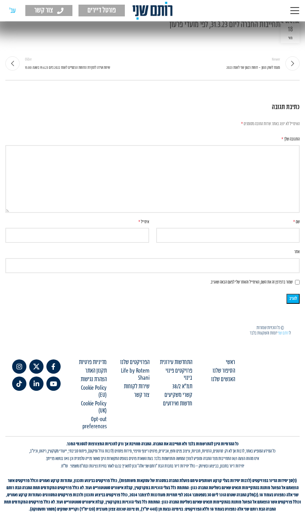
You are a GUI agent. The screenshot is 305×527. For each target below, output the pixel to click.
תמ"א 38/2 (182, 386)
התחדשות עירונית (176, 362)
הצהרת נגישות (94, 379)
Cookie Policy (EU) (94, 391)
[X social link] (36, 366)
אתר (297, 252)
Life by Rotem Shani (135, 374)
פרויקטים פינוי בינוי (179, 374)
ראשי (230, 362)
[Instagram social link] (19, 366)
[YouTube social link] (53, 384)
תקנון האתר (96, 371)
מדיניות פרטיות (93, 362)
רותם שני (283, 333)
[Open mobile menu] (294, 11)
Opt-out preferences (94, 423)
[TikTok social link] (19, 384)
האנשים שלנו (223, 379)
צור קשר (141, 395)
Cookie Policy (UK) (94, 407)
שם (296, 222)
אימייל (143, 222)
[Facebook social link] (53, 366)
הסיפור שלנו (224, 371)
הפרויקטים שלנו (134, 362)
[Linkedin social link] (36, 384)
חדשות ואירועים (177, 403)
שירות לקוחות (136, 386)
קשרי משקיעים (178, 395)
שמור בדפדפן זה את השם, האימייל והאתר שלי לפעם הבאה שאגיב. (251, 282)
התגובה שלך (290, 139)
